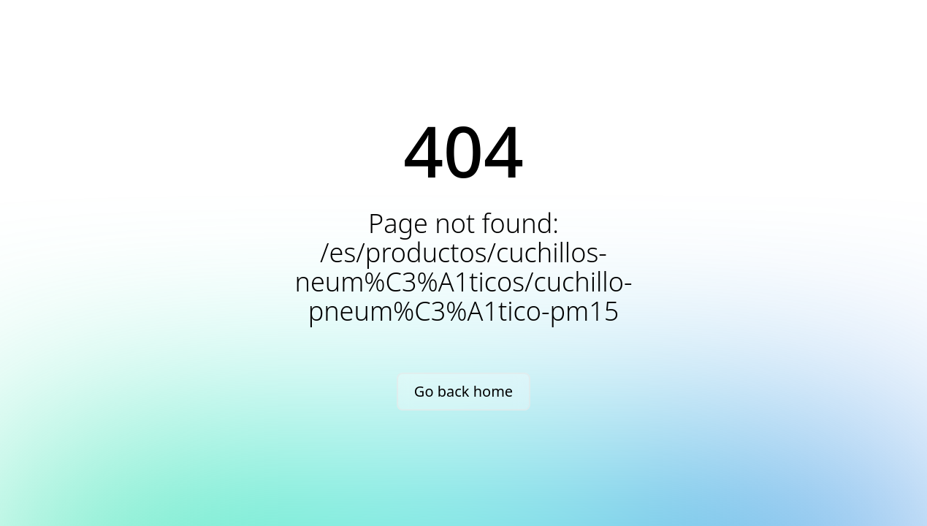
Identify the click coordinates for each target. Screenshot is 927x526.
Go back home (463, 391)
